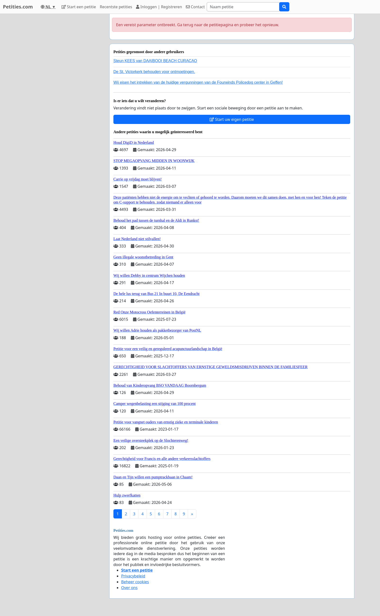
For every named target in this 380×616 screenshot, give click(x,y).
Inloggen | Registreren (159, 6)
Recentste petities (116, 6)
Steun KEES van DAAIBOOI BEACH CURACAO (155, 61)
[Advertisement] (62, 86)
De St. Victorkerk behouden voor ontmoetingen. (154, 72)
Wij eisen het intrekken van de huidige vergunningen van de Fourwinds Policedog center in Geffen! (198, 82)
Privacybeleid (133, 576)
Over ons (129, 587)
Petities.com (18, 6)
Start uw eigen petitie (232, 119)
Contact (195, 6)
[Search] (243, 6)
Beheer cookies (135, 581)
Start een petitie (79, 6)
